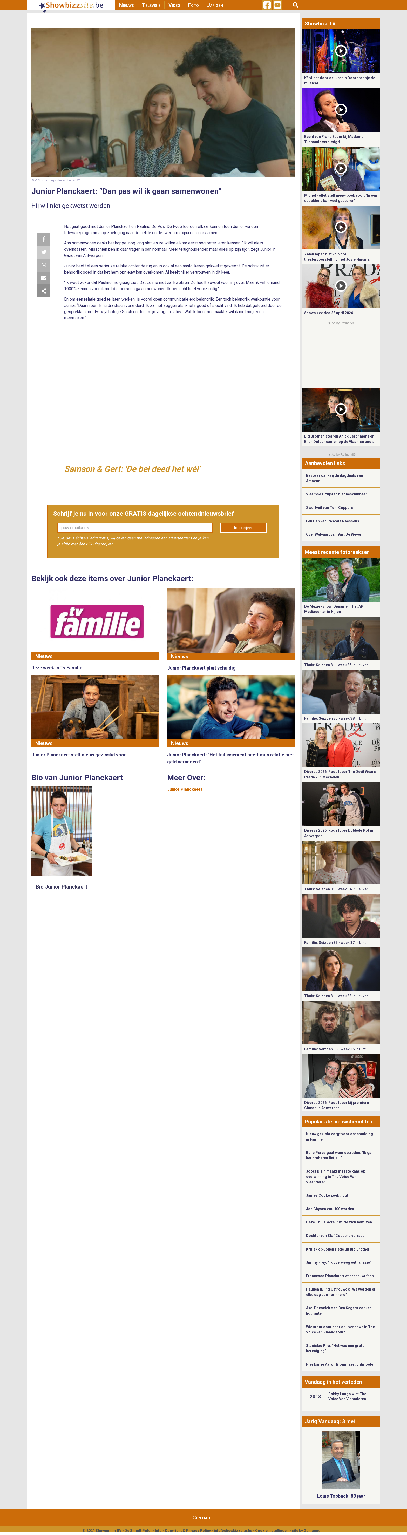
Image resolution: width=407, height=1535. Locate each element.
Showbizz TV (320, 24)
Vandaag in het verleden (333, 1382)
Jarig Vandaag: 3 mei (330, 1421)
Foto (193, 5)
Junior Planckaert (184, 789)
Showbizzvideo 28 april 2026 (328, 313)
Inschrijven (243, 527)
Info (158, 1531)
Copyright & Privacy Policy (188, 1531)
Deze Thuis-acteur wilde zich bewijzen (339, 1222)
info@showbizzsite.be (233, 1531)
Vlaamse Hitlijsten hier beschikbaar (336, 494)
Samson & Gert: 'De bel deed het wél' (132, 469)
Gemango (312, 1531)
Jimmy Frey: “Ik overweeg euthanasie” (338, 1262)
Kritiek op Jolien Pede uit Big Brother (338, 1249)
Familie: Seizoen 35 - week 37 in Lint (335, 943)
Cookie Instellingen (272, 1531)
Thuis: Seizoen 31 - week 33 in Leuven (336, 996)
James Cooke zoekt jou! (327, 1195)
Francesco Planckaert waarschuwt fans (340, 1276)
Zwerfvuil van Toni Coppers (329, 508)
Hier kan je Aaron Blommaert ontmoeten (340, 1364)
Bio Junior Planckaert (61, 887)
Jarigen (215, 5)
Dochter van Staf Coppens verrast (335, 1236)
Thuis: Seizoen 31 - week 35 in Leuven (336, 665)
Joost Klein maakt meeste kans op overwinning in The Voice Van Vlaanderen (335, 1176)
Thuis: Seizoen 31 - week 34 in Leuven (336, 889)
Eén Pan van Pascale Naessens (332, 521)
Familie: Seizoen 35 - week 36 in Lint (335, 1049)
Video (174, 5)
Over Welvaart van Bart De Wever (334, 534)
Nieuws (126, 5)
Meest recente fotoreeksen (337, 552)
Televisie (151, 5)
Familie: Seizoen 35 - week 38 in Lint (335, 718)
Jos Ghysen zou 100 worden (330, 1209)
